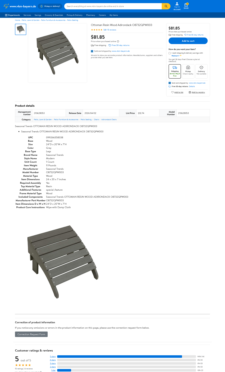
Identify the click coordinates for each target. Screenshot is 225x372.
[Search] (166, 6)
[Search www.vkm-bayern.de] (113, 6)
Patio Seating (72, 20)
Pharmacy (90, 15)
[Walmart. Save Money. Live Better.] (19, 6)
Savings (38, 15)
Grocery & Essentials (54, 15)
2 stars (53, 367)
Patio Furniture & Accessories (53, 20)
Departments (12, 15)
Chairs (96, 119)
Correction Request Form (31, 334)
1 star (53, 370)
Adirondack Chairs (109, 119)
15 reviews (111, 30)
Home (17, 20)
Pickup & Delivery (74, 15)
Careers (102, 15)
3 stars (53, 363)
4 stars (53, 360)
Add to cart (188, 40)
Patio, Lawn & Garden (30, 20)
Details (192, 86)
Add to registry (197, 92)
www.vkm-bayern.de (121, 51)
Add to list (177, 92)
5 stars (53, 356)
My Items (114, 15)
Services (27, 15)
